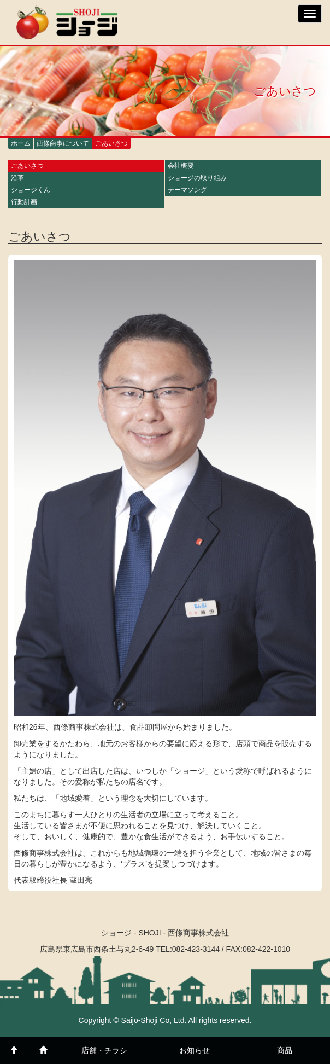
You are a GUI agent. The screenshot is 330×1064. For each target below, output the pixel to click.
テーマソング (187, 190)
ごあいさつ (27, 166)
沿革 (17, 178)
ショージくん (30, 190)
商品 (284, 1050)
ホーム (21, 143)
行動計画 (24, 202)
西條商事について (63, 143)
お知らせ (194, 1050)
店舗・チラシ (104, 1050)
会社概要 (181, 166)
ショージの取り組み (197, 178)
